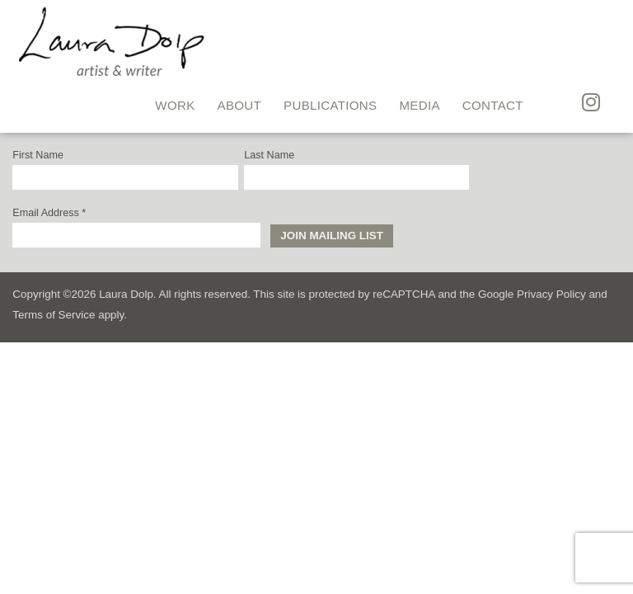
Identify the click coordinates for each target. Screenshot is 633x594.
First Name (37, 155)
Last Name (269, 155)
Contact (492, 105)
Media (419, 105)
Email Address (49, 213)
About (240, 105)
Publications (330, 105)
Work (175, 105)
